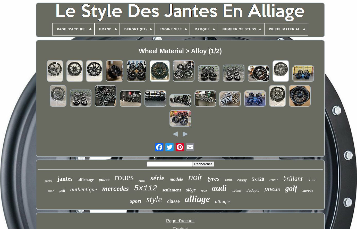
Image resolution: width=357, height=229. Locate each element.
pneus (272, 188)
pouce (104, 179)
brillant (293, 178)
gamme (48, 180)
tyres (213, 178)
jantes (65, 178)
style (154, 199)
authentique (83, 189)
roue (204, 190)
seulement (171, 190)
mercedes (115, 188)
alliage (197, 199)
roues (124, 177)
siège (191, 189)
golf (291, 188)
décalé (312, 180)
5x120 (258, 179)
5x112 (145, 188)
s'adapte (252, 190)
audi (219, 187)
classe (173, 201)
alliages (223, 201)
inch (51, 191)
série (157, 178)
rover (273, 180)
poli (62, 190)
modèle (176, 179)
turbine (236, 190)
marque (307, 190)
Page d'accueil (180, 220)
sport (135, 201)
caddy (242, 180)
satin (228, 180)
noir (195, 177)
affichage (86, 180)
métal (142, 180)
